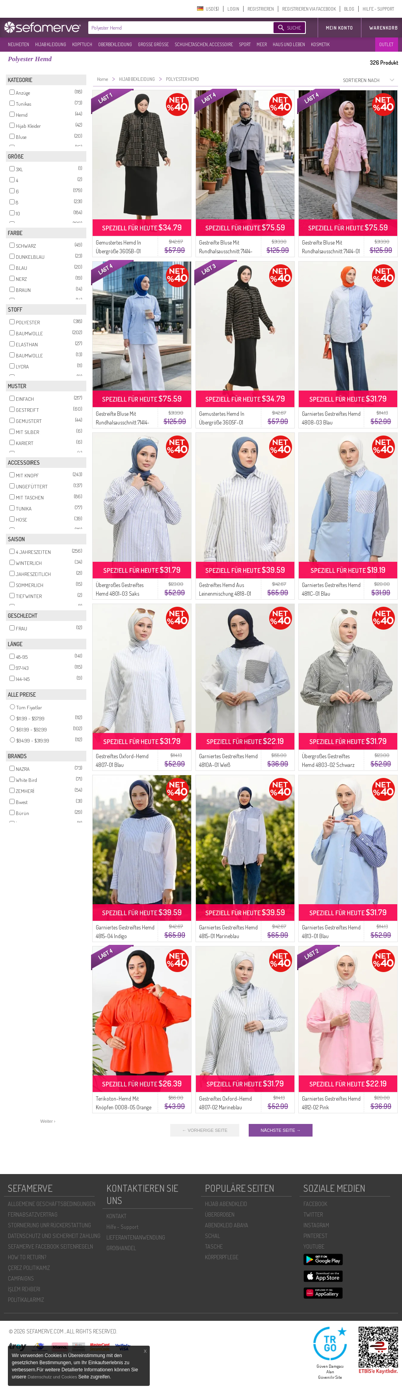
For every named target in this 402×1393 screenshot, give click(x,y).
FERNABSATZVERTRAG (33, 1214)
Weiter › (47, 1121)
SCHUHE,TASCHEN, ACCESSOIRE (204, 44)
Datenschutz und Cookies (53, 1376)
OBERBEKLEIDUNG (115, 44)
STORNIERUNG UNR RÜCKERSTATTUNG (49, 1225)
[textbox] (174, 27)
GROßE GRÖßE (153, 44)
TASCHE (214, 1246)
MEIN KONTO (339, 28)
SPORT (245, 44)
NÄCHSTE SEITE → (280, 1130)
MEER (262, 44)
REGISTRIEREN (261, 9)
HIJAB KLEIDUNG (50, 44)
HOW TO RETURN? (27, 1257)
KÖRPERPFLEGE (221, 1257)
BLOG (349, 9)
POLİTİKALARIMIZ (26, 1299)
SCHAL (212, 1235)
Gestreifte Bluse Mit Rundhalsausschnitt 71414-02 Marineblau (226, 251)
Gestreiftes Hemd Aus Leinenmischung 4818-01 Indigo (225, 594)
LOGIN (233, 9)
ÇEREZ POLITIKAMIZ (29, 1267)
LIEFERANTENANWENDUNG (135, 1237)
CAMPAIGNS (21, 1278)
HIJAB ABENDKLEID (226, 1203)
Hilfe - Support (122, 1226)
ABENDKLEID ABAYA (226, 1225)
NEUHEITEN (18, 44)
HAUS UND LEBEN (289, 44)
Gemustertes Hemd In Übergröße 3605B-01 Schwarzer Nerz (118, 251)
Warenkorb (383, 28)
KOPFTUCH (82, 44)
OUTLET (386, 44)
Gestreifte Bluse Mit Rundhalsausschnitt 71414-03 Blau (122, 422)
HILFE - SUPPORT (378, 9)
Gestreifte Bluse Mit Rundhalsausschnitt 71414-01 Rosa (331, 251)
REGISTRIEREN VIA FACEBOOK (309, 9)
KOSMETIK (320, 44)
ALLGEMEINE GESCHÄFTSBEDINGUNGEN (51, 1203)
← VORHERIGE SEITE (204, 1130)
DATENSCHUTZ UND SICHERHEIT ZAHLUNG (54, 1235)
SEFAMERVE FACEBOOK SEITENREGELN (50, 1246)
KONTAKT (116, 1216)
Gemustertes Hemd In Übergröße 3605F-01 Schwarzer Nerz (221, 422)
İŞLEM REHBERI (24, 1289)
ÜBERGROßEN (219, 1214)
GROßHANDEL (121, 1248)
